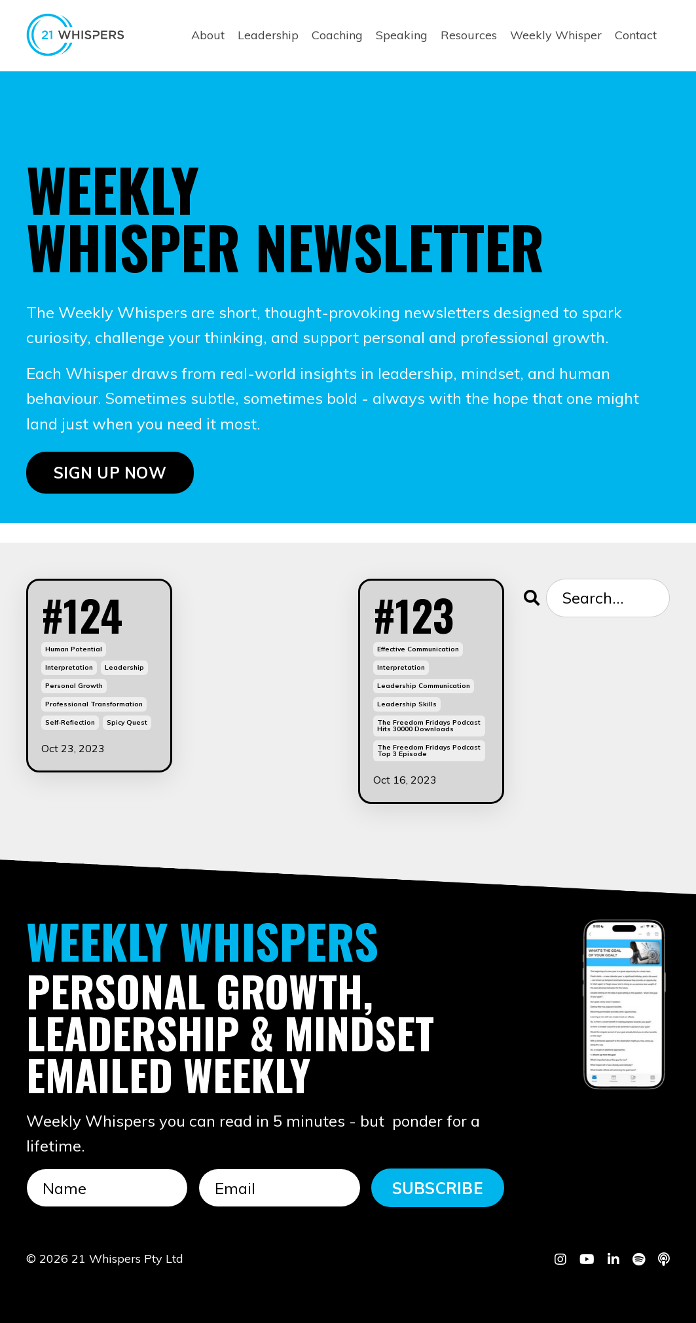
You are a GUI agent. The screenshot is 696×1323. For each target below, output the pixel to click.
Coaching (337, 35)
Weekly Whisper (556, 35)
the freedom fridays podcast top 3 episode (429, 750)
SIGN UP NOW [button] (110, 472)
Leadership (268, 35)
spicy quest (127, 722)
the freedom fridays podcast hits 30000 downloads (429, 725)
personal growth (74, 685)
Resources (469, 35)
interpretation (69, 667)
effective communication (418, 649)
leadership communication (423, 685)
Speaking (402, 35)
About (208, 35)
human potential (73, 649)
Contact (636, 35)
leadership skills (407, 704)
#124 (81, 615)
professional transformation (94, 704)
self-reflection (70, 722)
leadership (124, 667)
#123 (413, 615)
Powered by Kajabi (629, 1289)
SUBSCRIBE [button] (437, 1188)
